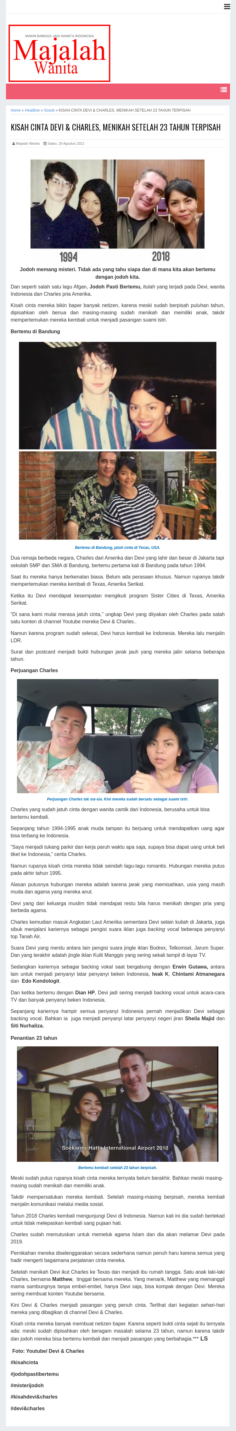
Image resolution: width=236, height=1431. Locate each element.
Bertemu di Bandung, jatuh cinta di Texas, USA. (117, 547)
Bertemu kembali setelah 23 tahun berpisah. (117, 1168)
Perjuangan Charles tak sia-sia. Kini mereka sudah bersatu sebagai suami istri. (117, 799)
